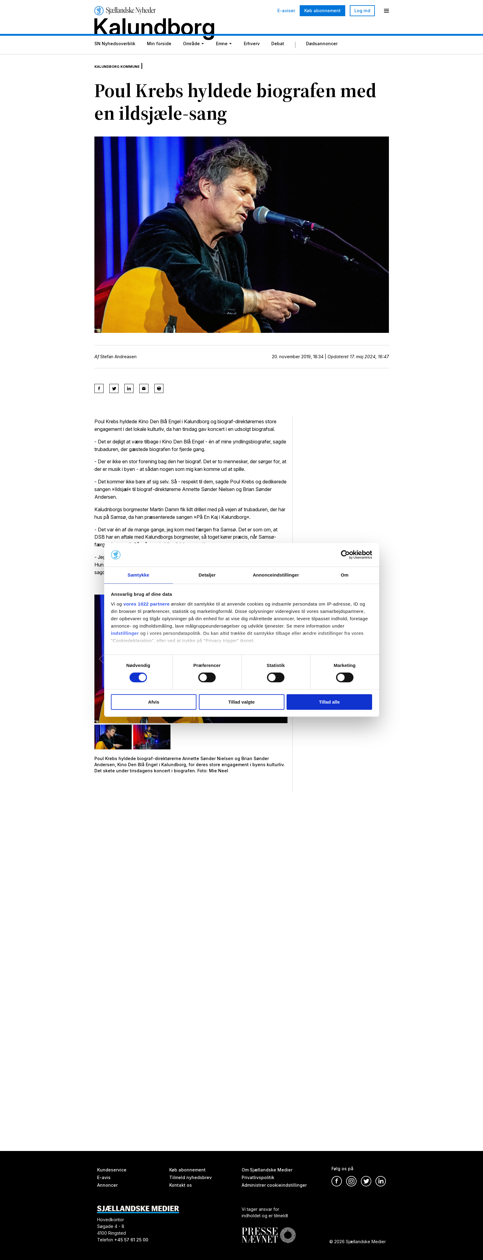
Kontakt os (180, 1185)
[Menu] (386, 10)
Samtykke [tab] (138, 574)
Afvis (153, 702)
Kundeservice (111, 1169)
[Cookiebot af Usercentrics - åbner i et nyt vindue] (345, 554)
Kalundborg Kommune (125, 76)
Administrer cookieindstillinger (274, 1185)
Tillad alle (329, 702)
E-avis (104, 1177)
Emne (222, 58)
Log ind (362, 10)
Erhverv (252, 58)
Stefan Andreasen (118, 367)
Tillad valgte (241, 702)
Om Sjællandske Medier (267, 1169)
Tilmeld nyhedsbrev (190, 1177)
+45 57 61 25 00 (131, 1239)
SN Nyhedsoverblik (114, 58)
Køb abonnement (322, 10)
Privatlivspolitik (258, 1177)
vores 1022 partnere (146, 604)
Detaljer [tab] (207, 574)
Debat (277, 58)
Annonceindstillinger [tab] (276, 574)
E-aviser (286, 10)
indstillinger (125, 633)
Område (191, 58)
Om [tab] (344, 574)
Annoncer (107, 1185)
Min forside (159, 58)
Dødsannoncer (322, 58)
